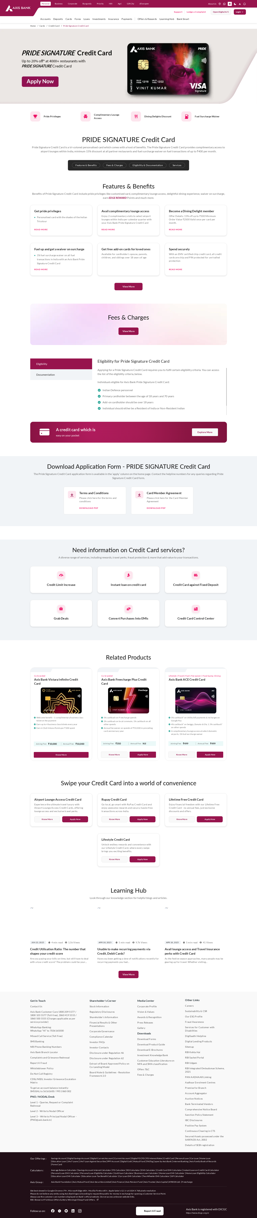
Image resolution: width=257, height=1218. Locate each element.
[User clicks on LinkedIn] (73, 1211)
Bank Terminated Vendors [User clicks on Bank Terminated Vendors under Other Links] (199, 1104)
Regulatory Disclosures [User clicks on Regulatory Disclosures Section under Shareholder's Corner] (102, 1011)
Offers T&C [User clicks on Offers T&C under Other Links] (143, 1069)
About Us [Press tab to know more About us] (212, 4)
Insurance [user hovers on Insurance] (113, 19)
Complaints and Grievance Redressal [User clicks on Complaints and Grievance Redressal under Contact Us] (50, 1057)
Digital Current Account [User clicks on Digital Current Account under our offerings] (102, 1158)
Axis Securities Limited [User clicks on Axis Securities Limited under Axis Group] (100, 1182)
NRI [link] (110, 3)
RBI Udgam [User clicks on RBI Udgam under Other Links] (191, 1062)
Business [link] (59, 3)
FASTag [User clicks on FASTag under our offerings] (150, 1161)
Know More (61, 754)
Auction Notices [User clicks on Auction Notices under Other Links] (194, 1098)
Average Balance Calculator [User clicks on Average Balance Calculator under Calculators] (64, 1170)
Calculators (36, 1170)
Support (178, 12)
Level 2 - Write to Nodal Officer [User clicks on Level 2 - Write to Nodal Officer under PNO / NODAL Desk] (47, 1111)
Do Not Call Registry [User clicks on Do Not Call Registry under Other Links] (41, 1073)
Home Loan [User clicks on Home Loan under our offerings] (205, 1158)
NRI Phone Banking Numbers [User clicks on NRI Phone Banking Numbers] (46, 1046)
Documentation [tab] (45, 391)
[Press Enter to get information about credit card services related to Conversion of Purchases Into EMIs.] (128, 630)
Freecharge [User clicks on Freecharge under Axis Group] (187, 1182)
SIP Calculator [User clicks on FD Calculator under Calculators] (177, 1176)
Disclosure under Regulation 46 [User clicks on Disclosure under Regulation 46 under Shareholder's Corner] (107, 1052)
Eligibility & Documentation (148, 165)
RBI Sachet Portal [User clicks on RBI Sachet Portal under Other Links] (194, 1057)
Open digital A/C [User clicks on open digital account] (221, 12)
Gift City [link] (130, 3)
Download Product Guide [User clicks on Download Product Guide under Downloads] (151, 1044)
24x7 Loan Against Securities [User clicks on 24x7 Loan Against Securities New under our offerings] (93, 1161)
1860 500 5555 (38, 1018)
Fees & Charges (114, 165)
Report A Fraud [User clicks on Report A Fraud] (38, 1062)
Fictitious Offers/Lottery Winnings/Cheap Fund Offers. (71, 1199)
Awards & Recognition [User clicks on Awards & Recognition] (149, 1017)
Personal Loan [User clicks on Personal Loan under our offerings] (182, 1158)
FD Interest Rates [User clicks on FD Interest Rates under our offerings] (154, 1158)
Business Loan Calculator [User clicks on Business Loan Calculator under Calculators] (146, 1173)
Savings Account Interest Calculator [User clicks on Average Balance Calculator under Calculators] (94, 1170)
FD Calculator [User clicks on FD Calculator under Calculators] (118, 1170)
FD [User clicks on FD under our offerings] (143, 1158)
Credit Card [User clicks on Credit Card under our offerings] (169, 1158)
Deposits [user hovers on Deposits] (58, 19)
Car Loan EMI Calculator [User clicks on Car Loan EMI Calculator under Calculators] (130, 1176)
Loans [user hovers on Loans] (87, 19)
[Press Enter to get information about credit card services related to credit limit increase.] (61, 596)
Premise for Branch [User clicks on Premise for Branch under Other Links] (195, 1087)
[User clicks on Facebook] (53, 1211)
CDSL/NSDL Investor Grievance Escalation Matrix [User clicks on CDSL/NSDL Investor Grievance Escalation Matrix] (53, 1081)
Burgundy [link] (87, 3)
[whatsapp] (224, 4)
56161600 (48, 1091)
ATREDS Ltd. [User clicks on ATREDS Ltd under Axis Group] (175, 1182)
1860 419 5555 (67, 1015)
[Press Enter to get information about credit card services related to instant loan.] (128, 596)
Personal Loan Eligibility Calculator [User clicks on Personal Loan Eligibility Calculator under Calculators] (97, 1173)
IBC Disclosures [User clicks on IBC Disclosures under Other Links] (193, 1120)
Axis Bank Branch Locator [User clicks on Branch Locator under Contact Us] (44, 1052)
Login (240, 11)
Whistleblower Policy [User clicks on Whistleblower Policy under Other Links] (42, 1068)
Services (177, 165)
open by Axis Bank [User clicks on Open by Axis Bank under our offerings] (163, 1161)
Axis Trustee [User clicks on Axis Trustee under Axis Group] (149, 1182)
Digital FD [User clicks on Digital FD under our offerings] (136, 1158)
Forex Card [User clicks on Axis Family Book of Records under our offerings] (57, 1164)
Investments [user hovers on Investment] (99, 19)
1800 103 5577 (38, 1015)
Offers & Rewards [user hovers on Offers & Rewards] (147, 19)
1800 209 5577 (66, 1011)
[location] (219, 4)
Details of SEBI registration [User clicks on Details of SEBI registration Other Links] (199, 1145)
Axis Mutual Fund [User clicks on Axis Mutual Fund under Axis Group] (81, 1182)
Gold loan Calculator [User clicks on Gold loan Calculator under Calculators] (123, 1173)
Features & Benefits (86, 165)
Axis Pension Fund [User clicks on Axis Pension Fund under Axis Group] (134, 1182)
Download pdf (88, 525)
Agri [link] (120, 3)
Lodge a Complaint (196, 12)
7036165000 (57, 1030)
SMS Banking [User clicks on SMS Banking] (37, 1041)
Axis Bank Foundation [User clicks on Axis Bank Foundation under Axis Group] (61, 1182)
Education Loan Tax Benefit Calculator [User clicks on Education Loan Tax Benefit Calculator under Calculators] (99, 1176)
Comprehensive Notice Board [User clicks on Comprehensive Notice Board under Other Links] (201, 1109)
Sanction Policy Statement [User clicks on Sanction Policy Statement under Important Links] (199, 1114)
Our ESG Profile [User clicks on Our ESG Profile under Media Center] (193, 1016)
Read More (41, 246)
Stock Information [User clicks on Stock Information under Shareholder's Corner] (99, 1006)
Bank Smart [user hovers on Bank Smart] (183, 19)
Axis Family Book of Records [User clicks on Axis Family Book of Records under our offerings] (203, 1161)
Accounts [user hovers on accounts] (45, 19)
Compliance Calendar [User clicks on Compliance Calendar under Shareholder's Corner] (101, 1036)
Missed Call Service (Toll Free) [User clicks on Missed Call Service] (46, 1036)
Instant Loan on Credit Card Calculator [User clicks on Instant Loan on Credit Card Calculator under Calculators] (201, 1170)
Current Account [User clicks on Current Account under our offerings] (122, 1158)
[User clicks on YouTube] (66, 1211)
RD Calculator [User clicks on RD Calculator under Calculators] (133, 1170)
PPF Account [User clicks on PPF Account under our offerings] (113, 1161)
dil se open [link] (144, 3)
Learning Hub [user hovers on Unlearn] (167, 19)
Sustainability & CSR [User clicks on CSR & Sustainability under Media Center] (196, 1011)
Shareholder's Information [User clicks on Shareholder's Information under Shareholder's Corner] (104, 1017)
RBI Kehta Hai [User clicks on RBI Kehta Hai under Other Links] (192, 1052)
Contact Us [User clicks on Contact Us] (36, 1006)
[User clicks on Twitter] (59, 1211)
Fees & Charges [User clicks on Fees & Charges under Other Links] (145, 1074)
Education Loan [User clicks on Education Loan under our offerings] (59, 1161)
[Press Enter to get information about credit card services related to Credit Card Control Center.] (196, 630)
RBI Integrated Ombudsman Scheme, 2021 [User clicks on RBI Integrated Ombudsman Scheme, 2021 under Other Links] (204, 1070)
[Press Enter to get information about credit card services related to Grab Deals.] (61, 630)
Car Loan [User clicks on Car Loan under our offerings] (194, 1158)
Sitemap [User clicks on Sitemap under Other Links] (189, 1046)
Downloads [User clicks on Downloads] (144, 1033)
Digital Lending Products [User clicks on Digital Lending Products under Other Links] (198, 1041)
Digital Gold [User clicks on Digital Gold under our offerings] (126, 1161)
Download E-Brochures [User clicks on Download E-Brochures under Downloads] (150, 1049)
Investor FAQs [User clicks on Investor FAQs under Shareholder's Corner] (97, 1042)
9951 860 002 (63, 1091)
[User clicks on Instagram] (80, 1211)
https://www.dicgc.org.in (197, 1213)
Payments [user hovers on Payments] (127, 19)
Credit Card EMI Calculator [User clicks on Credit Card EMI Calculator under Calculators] (169, 1170)
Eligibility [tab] (41, 380)
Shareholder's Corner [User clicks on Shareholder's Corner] (103, 1000)
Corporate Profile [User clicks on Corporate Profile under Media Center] (147, 1006)
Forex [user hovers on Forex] (78, 19)
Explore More (204, 432)
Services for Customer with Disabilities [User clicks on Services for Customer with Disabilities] (199, 1029)
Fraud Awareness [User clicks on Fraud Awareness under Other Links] (194, 1021)
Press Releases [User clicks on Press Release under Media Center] (145, 1022)
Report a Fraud (150, 1211)
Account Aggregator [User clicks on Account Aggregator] (196, 1093)
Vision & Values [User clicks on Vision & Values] (145, 1011)
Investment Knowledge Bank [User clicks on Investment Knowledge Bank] (152, 1055)
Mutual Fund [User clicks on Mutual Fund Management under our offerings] (139, 1161)
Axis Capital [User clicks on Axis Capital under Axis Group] (162, 1182)
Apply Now (142, 754)
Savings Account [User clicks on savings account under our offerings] (58, 1158)
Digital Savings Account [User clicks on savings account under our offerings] (78, 1158)
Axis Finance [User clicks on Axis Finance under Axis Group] (118, 1182)
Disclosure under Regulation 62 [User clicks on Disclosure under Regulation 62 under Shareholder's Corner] (107, 1058)
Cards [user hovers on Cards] (69, 19)
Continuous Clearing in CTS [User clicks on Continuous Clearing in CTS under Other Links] (200, 1130)
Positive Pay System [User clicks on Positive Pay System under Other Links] (196, 1125)
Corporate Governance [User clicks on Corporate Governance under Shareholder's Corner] (102, 1031)
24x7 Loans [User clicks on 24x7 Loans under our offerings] (73, 1161)
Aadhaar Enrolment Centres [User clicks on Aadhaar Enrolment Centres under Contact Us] (200, 1082)
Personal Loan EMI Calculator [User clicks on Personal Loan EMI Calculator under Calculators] (65, 1173)
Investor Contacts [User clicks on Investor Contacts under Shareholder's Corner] (99, 1047)
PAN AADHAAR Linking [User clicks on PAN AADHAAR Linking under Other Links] (198, 1077)
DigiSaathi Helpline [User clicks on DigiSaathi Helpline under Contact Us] (195, 1036)
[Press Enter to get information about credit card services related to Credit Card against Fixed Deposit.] (196, 596)
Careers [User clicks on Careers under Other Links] (189, 1005)
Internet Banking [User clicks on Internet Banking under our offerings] (180, 1161)
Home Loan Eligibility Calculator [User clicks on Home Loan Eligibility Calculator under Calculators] (201, 1173)
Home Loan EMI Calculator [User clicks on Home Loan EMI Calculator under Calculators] (172, 1173)
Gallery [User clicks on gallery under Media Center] (141, 1027)
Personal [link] (45, 3)
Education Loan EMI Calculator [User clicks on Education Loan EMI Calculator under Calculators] (66, 1176)
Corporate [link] (72, 3)
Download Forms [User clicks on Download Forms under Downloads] (146, 1039)
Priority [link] (100, 3)
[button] (230, 4)
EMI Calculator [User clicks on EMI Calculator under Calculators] (148, 1170)
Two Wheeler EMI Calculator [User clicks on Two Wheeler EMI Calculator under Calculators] (156, 1176)
